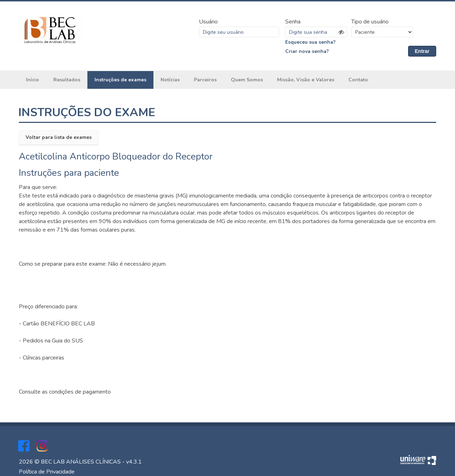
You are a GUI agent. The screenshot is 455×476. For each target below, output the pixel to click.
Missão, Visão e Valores (305, 79)
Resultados (66, 79)
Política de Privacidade (47, 472)
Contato (358, 79)
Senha (292, 22)
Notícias (170, 79)
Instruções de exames (120, 79)
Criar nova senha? (307, 51)
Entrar (422, 51)
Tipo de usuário (370, 22)
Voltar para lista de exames (59, 137)
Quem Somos (247, 79)
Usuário (208, 22)
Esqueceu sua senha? (310, 42)
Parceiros (205, 79)
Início (32, 79)
